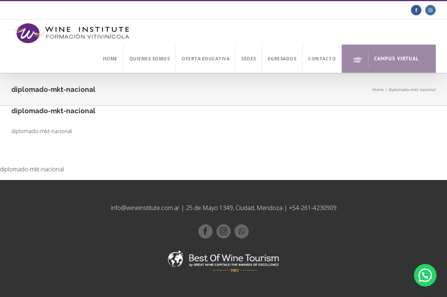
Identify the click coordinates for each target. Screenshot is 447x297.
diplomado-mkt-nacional (41, 131)
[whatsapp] (241, 231)
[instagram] (223, 231)
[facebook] (205, 231)
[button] (425, 275)
